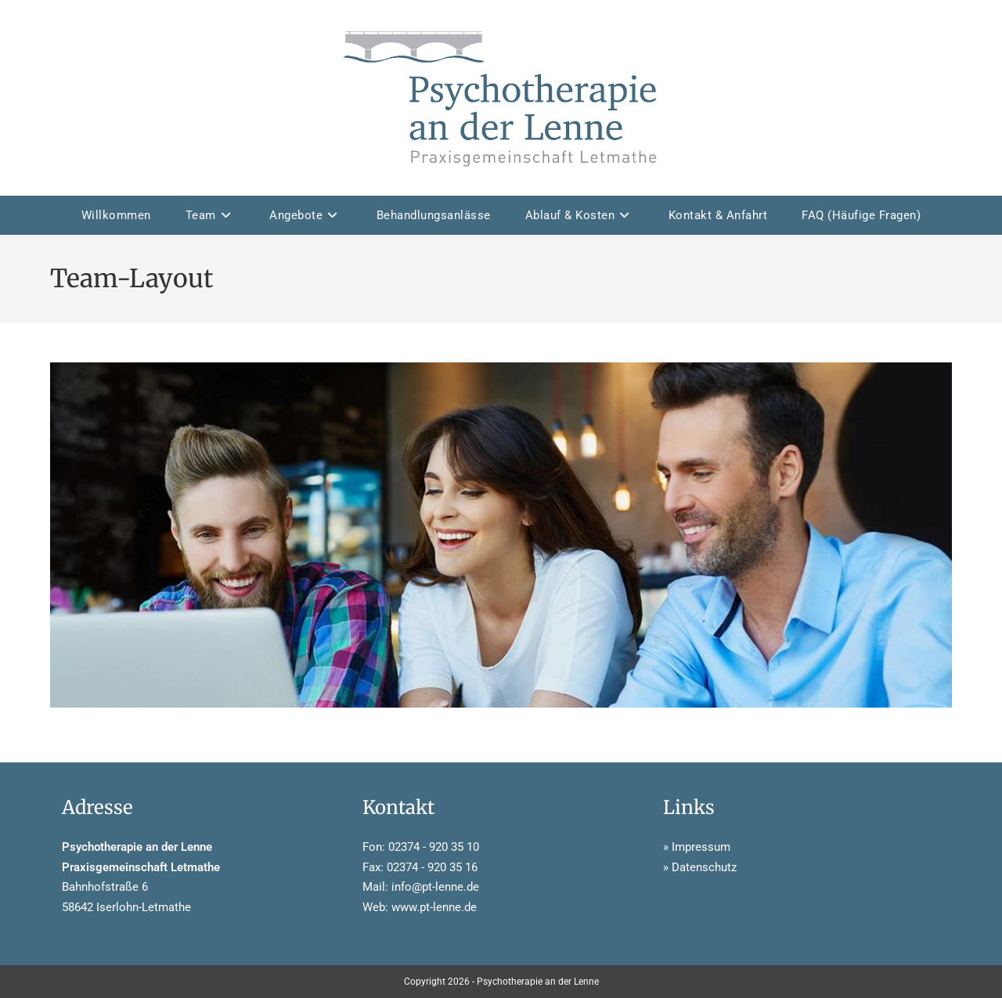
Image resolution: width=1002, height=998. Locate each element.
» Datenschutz (700, 867)
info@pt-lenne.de (435, 887)
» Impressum (696, 847)
